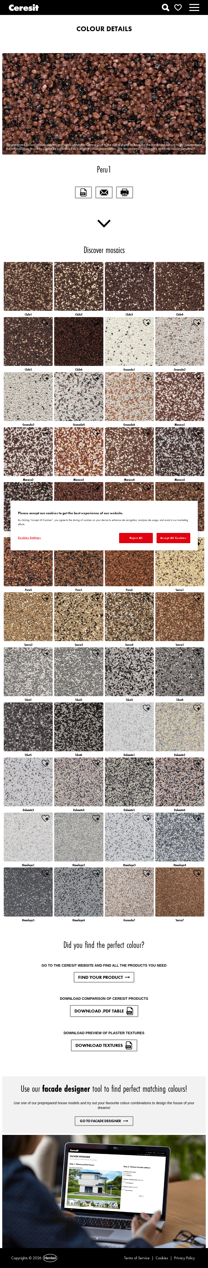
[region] (104, 526)
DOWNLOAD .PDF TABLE (104, 1011)
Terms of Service (137, 1258)
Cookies (162, 1258)
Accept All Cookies (173, 538)
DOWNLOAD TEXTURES (104, 1045)
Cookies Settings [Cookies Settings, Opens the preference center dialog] (29, 537)
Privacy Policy (184, 1258)
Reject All (136, 538)
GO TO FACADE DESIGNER (104, 1121)
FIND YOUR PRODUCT (104, 977)
